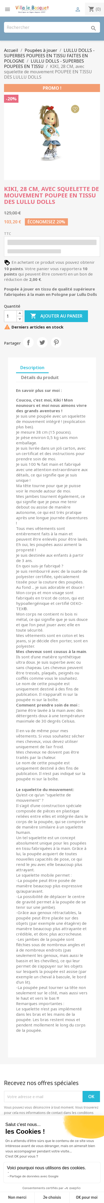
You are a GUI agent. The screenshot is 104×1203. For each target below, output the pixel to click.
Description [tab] (32, 368)
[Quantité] (10, 316)
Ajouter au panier (56, 316)
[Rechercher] (52, 27)
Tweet (42, 342)
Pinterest (56, 342)
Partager (28, 342)
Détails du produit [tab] (40, 377)
